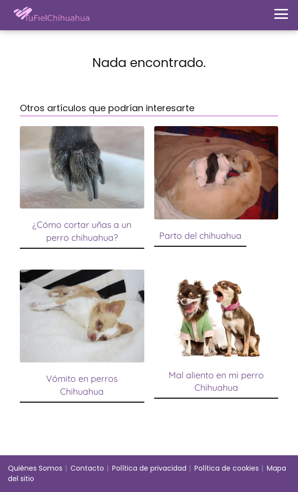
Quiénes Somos (35, 468)
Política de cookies (226, 468)
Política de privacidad (149, 468)
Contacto (87, 468)
